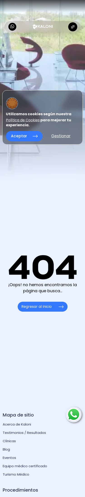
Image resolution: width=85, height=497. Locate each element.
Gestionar (60, 136)
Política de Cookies (23, 120)
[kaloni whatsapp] (12, 26)
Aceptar (24, 136)
